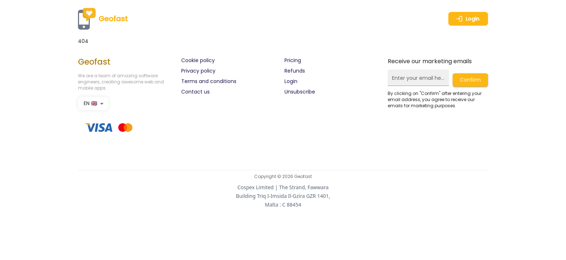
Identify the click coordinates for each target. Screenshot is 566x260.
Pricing (292, 60)
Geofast (103, 19)
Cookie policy (198, 60)
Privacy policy (198, 70)
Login (467, 18)
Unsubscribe (299, 91)
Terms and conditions (208, 81)
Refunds (294, 70)
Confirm (470, 79)
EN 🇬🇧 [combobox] (90, 103)
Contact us (195, 91)
